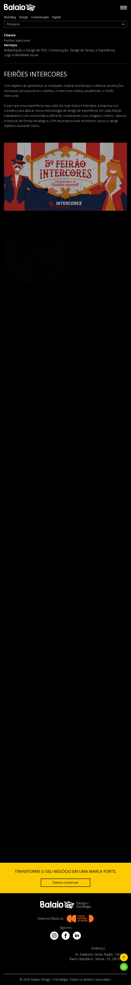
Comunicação (40, 17)
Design (23, 17)
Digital (56, 17)
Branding (10, 17)
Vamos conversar (65, 882)
